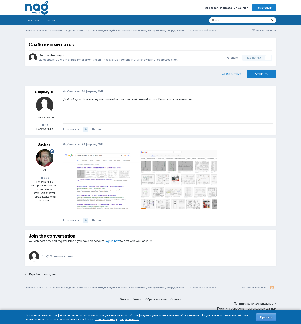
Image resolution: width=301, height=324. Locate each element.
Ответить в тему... (60, 256)
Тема (137, 299)
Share (232, 57)
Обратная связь (156, 299)
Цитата (96, 129)
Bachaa (44, 144)
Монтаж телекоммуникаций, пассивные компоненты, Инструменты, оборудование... (122, 59)
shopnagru (57, 55)
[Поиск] (228, 20)
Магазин (33, 20)
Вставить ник (71, 129)
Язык (124, 299)
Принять (266, 317)
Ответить (261, 73)
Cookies (175, 299)
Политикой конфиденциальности (117, 319)
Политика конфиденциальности (255, 303)
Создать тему (231, 73)
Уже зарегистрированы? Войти (226, 7)
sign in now (112, 241)
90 (45, 125)
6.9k (45, 177)
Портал (50, 20)
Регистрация (264, 7)
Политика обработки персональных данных (246, 308)
